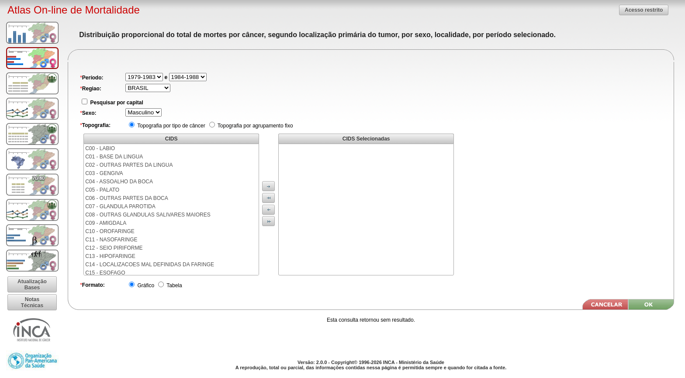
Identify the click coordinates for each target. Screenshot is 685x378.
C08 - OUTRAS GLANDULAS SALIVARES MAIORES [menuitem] (148, 215)
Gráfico (145, 285)
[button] (643, 10)
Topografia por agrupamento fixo (254, 126)
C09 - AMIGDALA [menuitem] (105, 223)
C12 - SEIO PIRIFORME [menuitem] (113, 248)
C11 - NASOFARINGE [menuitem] (111, 240)
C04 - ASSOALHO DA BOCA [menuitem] (119, 182)
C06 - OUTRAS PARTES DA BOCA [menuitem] (126, 198)
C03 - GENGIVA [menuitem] (104, 173)
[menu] (171, 209)
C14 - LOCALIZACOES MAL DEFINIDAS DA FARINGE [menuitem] (149, 264)
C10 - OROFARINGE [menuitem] (110, 231)
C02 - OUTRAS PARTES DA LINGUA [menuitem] (129, 165)
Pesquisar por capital (116, 103)
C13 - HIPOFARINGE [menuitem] (110, 256)
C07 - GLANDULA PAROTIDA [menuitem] (120, 206)
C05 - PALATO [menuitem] (102, 190)
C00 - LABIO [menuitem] (100, 148)
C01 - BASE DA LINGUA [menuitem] (114, 157)
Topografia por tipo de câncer (170, 126)
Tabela (173, 285)
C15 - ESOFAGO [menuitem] (105, 273)
